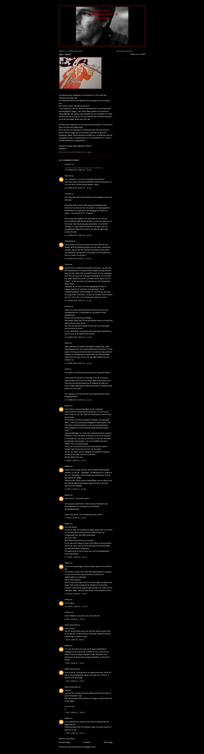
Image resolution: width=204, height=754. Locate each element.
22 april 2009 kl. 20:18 (76, 606)
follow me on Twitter (137, 54)
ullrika (67, 343)
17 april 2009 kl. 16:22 (76, 557)
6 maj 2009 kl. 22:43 (75, 619)
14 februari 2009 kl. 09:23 (78, 259)
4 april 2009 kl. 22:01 (75, 518)
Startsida (86, 742)
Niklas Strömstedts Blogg (102, 14)
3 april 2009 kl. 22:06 (75, 489)
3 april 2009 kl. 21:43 (75, 460)
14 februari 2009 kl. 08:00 (78, 235)
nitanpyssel (69, 241)
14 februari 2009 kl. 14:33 (78, 337)
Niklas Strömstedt (71, 625)
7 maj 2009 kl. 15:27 (75, 663)
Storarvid (68, 176)
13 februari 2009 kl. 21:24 (78, 188)
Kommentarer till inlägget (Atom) (84, 747)
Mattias (67, 406)
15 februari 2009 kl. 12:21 (78, 400)
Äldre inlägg (108, 742)
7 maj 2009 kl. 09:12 (75, 640)
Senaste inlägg (64, 742)
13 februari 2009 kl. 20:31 (78, 170)
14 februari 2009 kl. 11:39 (78, 301)
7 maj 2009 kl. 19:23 (75, 733)
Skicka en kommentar (67, 739)
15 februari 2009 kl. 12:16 (78, 363)
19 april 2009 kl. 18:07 (76, 594)
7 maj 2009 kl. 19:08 (75, 712)
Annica (67, 264)
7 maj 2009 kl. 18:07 (75, 681)
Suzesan (68, 164)
